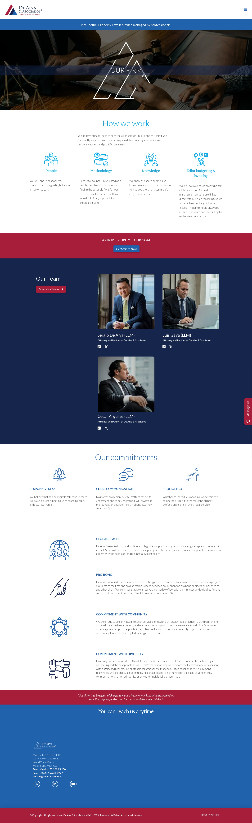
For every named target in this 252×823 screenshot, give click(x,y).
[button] (245, 9)
